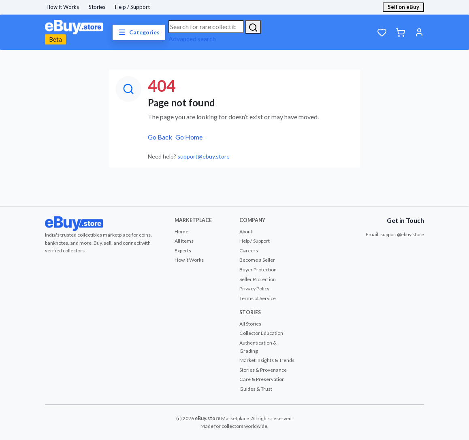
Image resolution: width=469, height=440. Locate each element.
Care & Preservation (262, 379)
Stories (97, 7)
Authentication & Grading (258, 347)
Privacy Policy (254, 289)
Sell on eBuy (403, 7)
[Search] (253, 27)
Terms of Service (257, 298)
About (245, 231)
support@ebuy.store (203, 156)
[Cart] (400, 32)
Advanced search (192, 38)
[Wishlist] (382, 32)
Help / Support (132, 7)
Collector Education (261, 333)
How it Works (63, 7)
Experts (183, 251)
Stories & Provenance (263, 370)
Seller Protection (257, 279)
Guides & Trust (255, 389)
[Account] (419, 32)
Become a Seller (257, 260)
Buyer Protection (258, 270)
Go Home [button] (189, 137)
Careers (248, 251)
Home (181, 231)
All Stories (250, 324)
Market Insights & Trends (266, 360)
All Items (184, 241)
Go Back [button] (160, 137)
